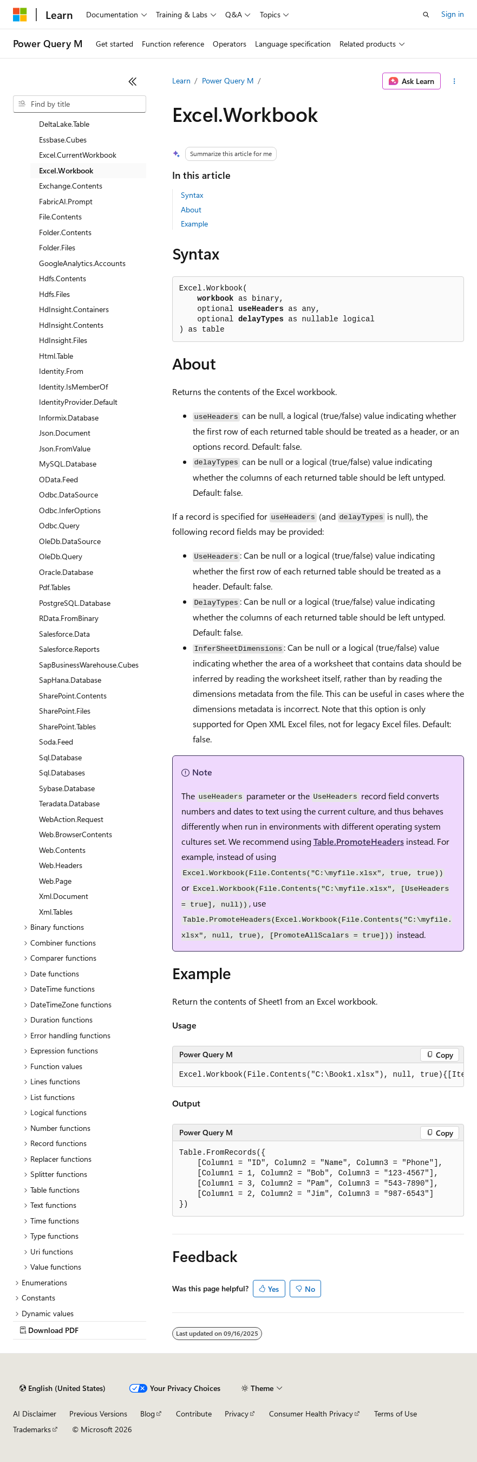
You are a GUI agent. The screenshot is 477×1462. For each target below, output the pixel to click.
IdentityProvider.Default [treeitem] (78, 402)
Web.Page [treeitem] (55, 881)
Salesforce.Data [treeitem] (64, 634)
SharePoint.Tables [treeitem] (67, 726)
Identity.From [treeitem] (61, 371)
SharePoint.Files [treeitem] (64, 711)
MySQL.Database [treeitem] (67, 463)
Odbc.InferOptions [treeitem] (70, 510)
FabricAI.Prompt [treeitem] (66, 201)
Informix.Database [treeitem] (69, 417)
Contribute (194, 1413)
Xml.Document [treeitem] (63, 896)
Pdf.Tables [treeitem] (54, 587)
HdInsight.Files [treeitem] (63, 340)
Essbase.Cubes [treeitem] (63, 139)
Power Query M (228, 80)
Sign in (452, 14)
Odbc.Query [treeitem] (59, 525)
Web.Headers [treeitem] (60, 865)
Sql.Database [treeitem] (60, 757)
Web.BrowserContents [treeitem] (75, 834)
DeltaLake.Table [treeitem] (64, 124)
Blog (147, 1413)
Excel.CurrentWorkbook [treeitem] (77, 155)
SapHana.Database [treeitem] (70, 680)
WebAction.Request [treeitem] (71, 819)
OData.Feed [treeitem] (58, 479)
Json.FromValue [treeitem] (64, 448)
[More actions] (454, 81)
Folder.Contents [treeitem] (65, 232)
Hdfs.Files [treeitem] (54, 294)
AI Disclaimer (34, 1413)
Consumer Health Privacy (311, 1413)
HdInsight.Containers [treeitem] (74, 309)
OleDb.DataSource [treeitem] (70, 541)
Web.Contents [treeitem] (62, 850)
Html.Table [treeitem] (56, 356)
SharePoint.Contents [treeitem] (73, 695)
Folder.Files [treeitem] (57, 247)
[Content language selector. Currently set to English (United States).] (62, 1388)
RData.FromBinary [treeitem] (69, 618)
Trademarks (32, 1429)
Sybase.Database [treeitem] (67, 788)
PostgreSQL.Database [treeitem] (74, 603)
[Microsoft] (20, 15)
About (191, 209)
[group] (318, 1075)
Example (194, 223)
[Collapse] (132, 81)
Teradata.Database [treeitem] (69, 803)
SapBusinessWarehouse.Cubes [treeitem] (89, 664)
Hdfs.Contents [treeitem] (62, 278)
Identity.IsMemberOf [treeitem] (73, 386)
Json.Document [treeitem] (64, 433)
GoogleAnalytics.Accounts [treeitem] (82, 263)
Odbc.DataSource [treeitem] (68, 494)
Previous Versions (98, 1413)
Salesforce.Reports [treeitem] (69, 649)
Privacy (237, 1413)
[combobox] (79, 104)
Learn (181, 80)
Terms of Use (395, 1413)
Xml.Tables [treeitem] (56, 912)
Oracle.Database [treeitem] (66, 572)
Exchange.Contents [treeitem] (70, 185)
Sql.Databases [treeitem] (62, 772)
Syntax (192, 195)
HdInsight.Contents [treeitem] (71, 325)
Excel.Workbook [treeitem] (66, 170)
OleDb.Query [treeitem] (60, 556)
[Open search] (426, 14)
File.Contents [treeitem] (60, 216)
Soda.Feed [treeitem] (56, 741)
